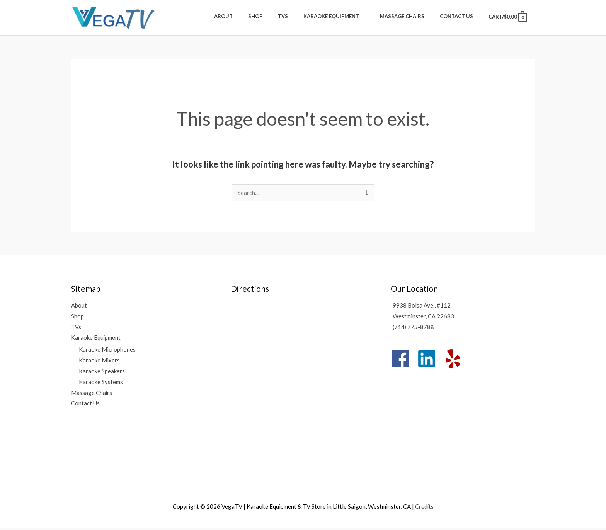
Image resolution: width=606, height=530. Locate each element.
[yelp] (455, 361)
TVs (76, 329)
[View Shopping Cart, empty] (507, 18)
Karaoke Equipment (96, 340)
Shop (77, 318)
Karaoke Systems (101, 384)
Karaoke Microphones (107, 352)
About (79, 307)
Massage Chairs (91, 395)
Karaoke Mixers (99, 362)
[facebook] (403, 361)
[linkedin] (429, 361)
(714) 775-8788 (413, 329)
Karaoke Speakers (102, 373)
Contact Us (85, 406)
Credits (424, 508)
